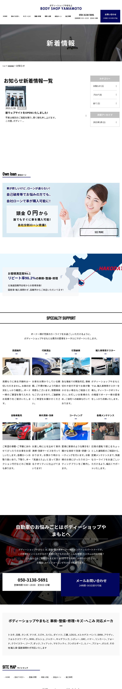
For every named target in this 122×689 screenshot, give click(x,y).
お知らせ (99, 82)
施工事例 (69, 14)
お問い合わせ (112, 14)
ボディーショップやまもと (55, 687)
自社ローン (58, 14)
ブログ (98, 91)
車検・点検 (48, 14)
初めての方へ (14, 14)
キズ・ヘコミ (26, 14)
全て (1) (97, 100)
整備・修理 (37, 14)
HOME (3, 14)
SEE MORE (99, 208)
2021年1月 (100, 120)
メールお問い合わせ (90, 556)
